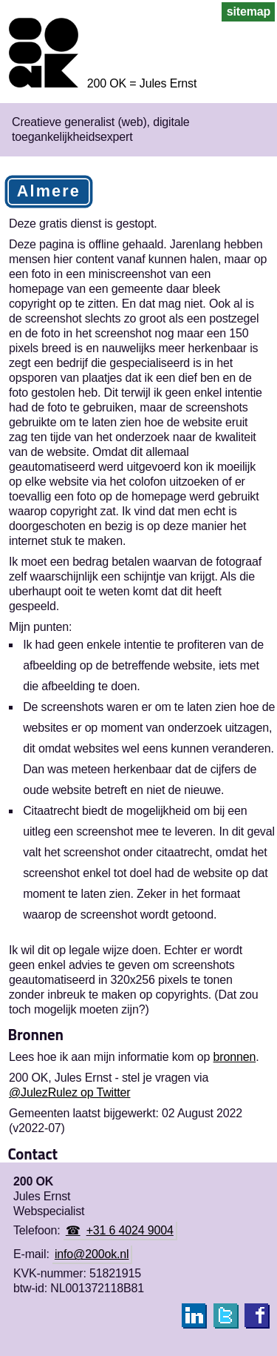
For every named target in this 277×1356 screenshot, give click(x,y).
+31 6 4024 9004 (130, 1230)
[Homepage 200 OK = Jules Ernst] (98, 83)
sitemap (248, 11)
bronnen (234, 1057)
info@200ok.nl (92, 1254)
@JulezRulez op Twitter (70, 1092)
